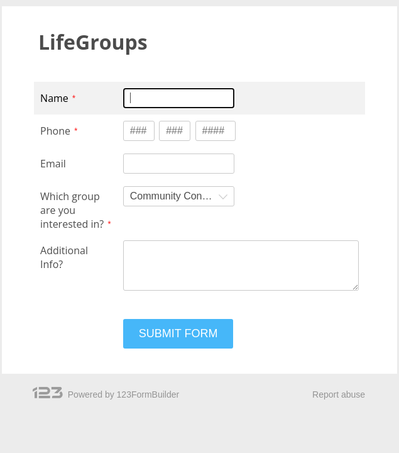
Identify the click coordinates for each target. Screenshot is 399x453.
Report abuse (338, 394)
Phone (55, 131)
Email (53, 164)
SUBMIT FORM (178, 333)
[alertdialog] (199, 45)
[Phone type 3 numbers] (139, 131)
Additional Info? (64, 257)
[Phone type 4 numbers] (215, 131)
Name (54, 98)
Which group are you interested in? (72, 210)
